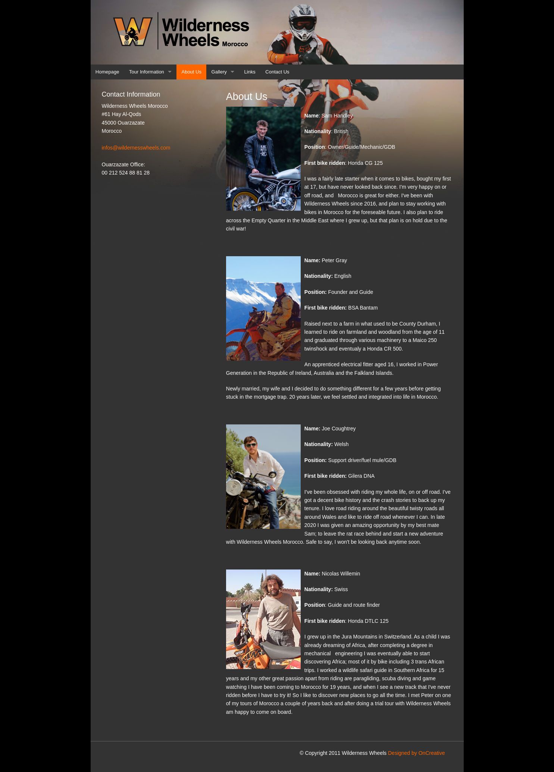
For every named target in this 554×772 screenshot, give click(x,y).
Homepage (107, 72)
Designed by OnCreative (416, 753)
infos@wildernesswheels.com (136, 148)
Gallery (219, 72)
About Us (191, 72)
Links (249, 72)
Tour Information (146, 72)
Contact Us (277, 72)
